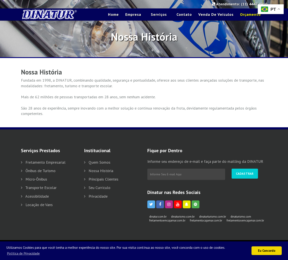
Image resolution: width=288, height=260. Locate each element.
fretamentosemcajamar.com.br (245, 220)
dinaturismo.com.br (183, 216)
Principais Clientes (103, 179)
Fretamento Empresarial (45, 162)
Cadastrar (245, 174)
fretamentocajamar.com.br (206, 220)
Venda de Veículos (216, 14)
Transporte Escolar (41, 187)
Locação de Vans (39, 204)
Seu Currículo (99, 187)
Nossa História (101, 170)
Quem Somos (99, 162)
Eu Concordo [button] (266, 251)
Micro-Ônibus (36, 179)
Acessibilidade (37, 196)
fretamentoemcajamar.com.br (167, 220)
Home (113, 14)
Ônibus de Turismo (40, 170)
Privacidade (98, 196)
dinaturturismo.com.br (212, 216)
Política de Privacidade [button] (23, 253)
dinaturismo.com (241, 216)
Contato (184, 14)
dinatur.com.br (158, 216)
